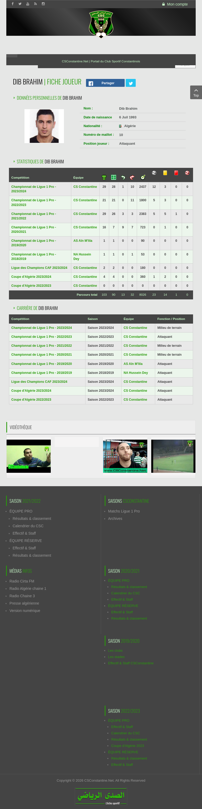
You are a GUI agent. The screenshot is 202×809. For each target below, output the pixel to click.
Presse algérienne (24, 603)
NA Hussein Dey (136, 373)
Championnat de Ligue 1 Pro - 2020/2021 (41, 354)
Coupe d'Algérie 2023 (127, 746)
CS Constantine (85, 187)
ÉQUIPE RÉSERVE (25, 541)
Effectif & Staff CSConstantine (131, 663)
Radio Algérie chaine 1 (27, 588)
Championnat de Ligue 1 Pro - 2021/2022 (41, 346)
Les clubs (115, 650)
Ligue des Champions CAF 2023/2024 (39, 268)
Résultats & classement (32, 518)
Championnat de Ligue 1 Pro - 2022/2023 (41, 337)
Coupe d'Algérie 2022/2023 (31, 286)
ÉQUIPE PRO (20, 511)
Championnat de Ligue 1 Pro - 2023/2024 (41, 328)
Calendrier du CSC (28, 526)
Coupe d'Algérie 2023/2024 (31, 277)
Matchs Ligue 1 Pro (124, 511)
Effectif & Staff (24, 533)
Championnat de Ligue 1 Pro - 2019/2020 (41, 364)
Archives (115, 518)
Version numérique (24, 611)
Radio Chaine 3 (22, 596)
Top (196, 92)
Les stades (116, 657)
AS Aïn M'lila (82, 241)
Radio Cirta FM (21, 581)
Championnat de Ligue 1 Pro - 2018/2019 (41, 373)
